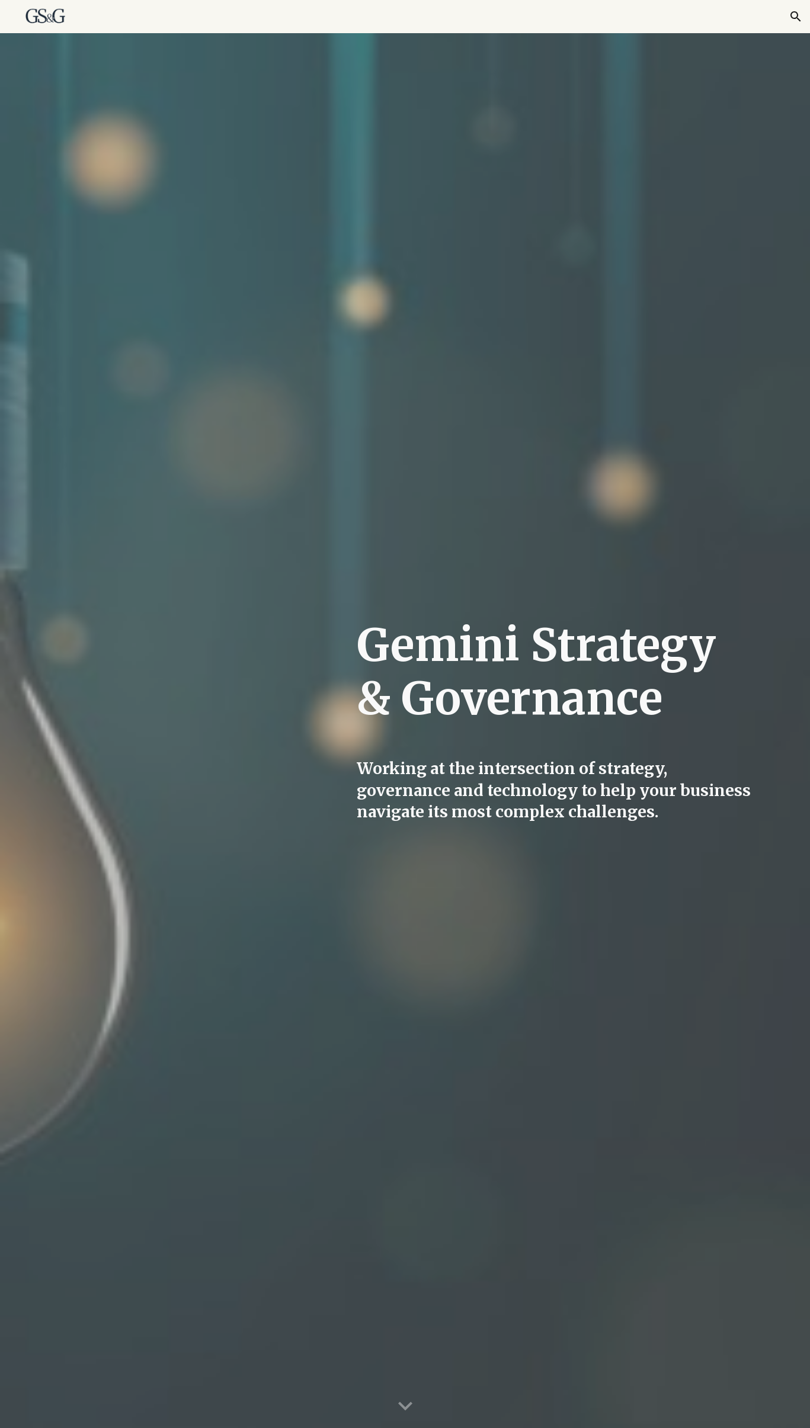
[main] (554, 681)
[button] (796, 16)
